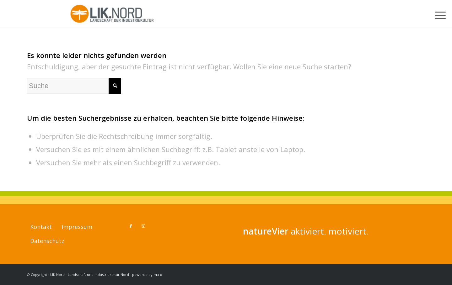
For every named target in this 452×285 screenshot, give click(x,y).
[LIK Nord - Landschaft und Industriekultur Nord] (113, 14)
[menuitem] (441, 14)
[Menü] (441, 14)
